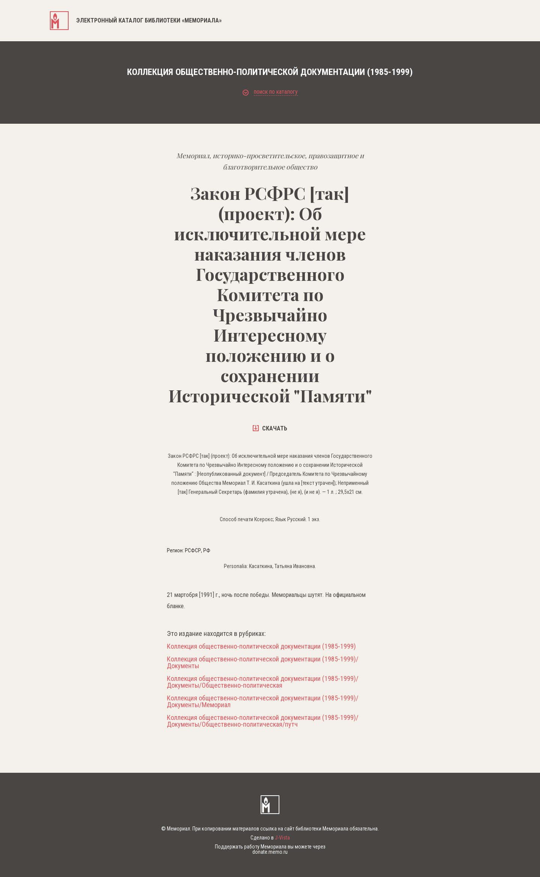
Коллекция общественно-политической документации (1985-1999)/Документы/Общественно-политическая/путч (262, 721)
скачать (270, 428)
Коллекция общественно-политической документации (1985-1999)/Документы (262, 662)
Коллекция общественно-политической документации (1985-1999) (261, 646)
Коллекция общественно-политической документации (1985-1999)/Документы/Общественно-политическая (262, 682)
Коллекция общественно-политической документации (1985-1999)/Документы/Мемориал (262, 701)
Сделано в (270, 837)
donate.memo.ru (270, 852)
